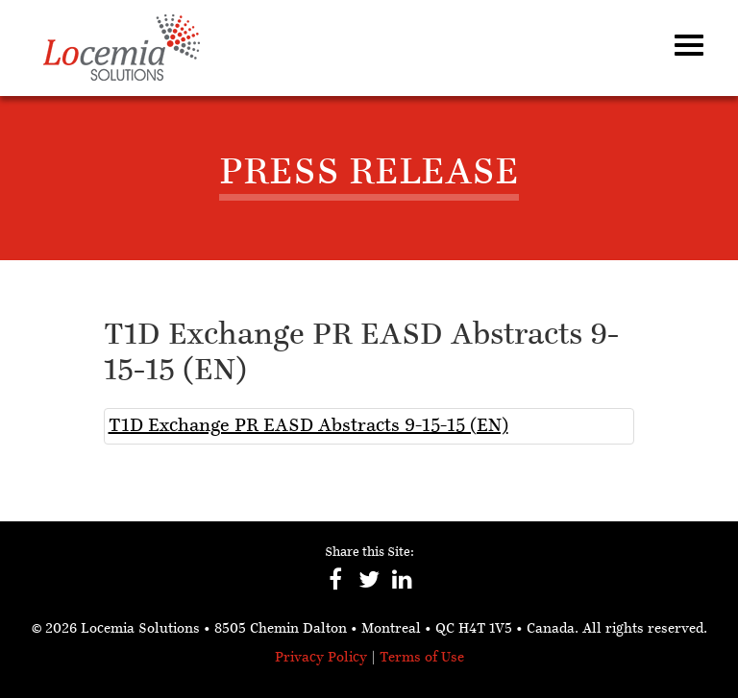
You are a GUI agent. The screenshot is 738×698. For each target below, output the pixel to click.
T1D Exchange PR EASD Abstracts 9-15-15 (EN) (308, 426)
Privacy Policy (321, 658)
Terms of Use (422, 658)
